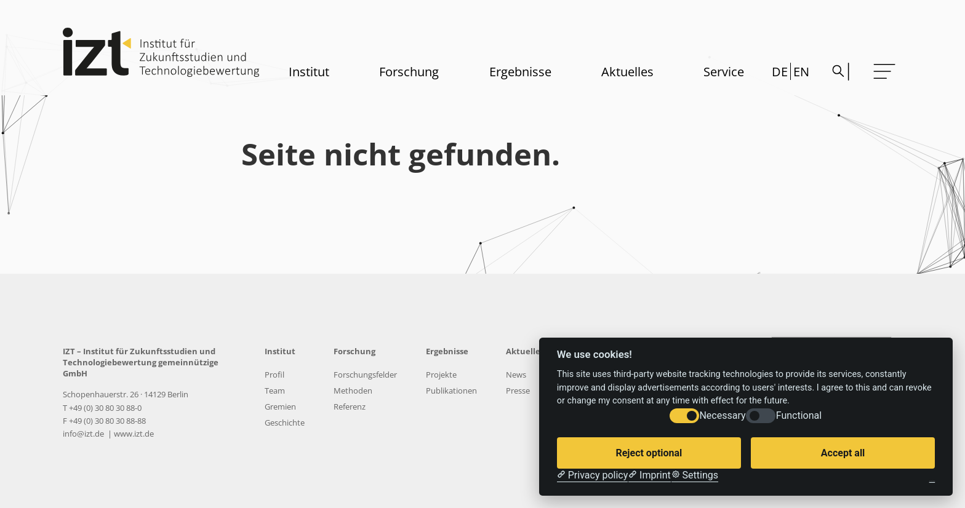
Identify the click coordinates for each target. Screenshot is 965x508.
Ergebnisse (520, 71)
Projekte (441, 374)
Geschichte (285, 422)
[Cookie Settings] (694, 475)
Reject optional (648, 453)
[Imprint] (649, 475)
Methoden (353, 390)
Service (723, 71)
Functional (799, 415)
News (516, 374)
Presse (518, 390)
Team (275, 390)
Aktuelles (627, 71)
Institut (309, 71)
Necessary (722, 415)
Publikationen (451, 390)
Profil (274, 374)
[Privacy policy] (592, 475)
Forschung (409, 71)
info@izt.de (84, 433)
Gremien (280, 406)
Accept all (843, 453)
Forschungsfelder (365, 374)
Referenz (350, 406)
